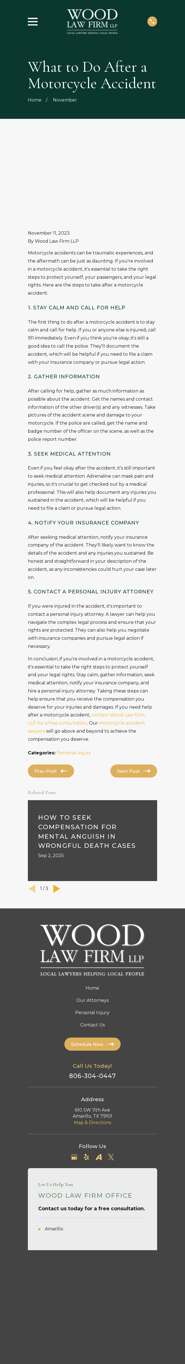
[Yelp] (86, 1076)
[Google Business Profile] (74, 1076)
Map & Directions (92, 1041)
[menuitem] (63, 1226)
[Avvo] (99, 1076)
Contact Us (92, 943)
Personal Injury (74, 671)
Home (92, 907)
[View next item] (57, 808)
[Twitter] (111, 1076)
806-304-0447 (92, 994)
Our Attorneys (92, 919)
